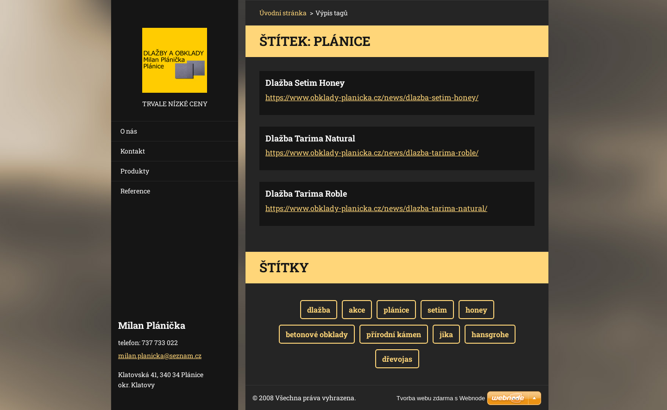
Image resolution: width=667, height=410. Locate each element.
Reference (135, 190)
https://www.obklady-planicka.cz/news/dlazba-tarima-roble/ (371, 152)
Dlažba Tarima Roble (306, 193)
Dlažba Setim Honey (305, 82)
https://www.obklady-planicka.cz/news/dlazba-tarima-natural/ (376, 208)
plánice (396, 309)
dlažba (318, 309)
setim (437, 309)
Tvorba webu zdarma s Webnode (440, 398)
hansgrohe (490, 334)
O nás (128, 131)
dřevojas (397, 359)
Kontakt (132, 151)
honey (476, 309)
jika (446, 334)
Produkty (134, 171)
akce (357, 309)
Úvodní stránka (283, 12)
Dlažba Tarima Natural (310, 138)
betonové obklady (317, 334)
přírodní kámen (393, 334)
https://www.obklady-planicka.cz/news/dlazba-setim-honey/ (371, 97)
